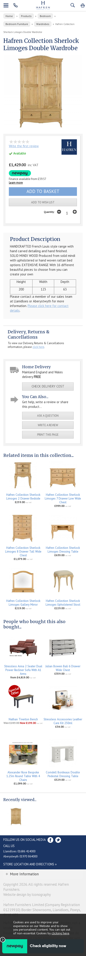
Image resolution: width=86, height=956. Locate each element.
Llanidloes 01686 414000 (19, 851)
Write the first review (24, 146)
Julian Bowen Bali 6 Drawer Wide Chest (62, 668)
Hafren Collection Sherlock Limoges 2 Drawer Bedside (23, 496)
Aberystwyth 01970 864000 (20, 856)
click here (38, 347)
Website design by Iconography (27, 894)
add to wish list (43, 202)
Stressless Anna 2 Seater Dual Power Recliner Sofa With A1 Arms (23, 670)
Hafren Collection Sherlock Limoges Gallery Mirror (23, 603)
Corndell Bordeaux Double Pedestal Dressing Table (63, 774)
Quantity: (49, 212)
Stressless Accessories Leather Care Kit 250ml (63, 721)
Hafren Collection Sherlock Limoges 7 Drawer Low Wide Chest (63, 498)
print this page (48, 435)
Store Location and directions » (30, 864)
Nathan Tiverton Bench (23, 719)
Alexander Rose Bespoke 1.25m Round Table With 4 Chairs (23, 776)
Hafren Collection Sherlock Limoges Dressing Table (63, 549)
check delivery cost (48, 386)
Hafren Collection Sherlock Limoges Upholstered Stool (63, 603)
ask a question (48, 416)
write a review (48, 425)
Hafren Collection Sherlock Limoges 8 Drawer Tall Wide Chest (23, 551)
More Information (24, 874)
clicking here (60, 933)
